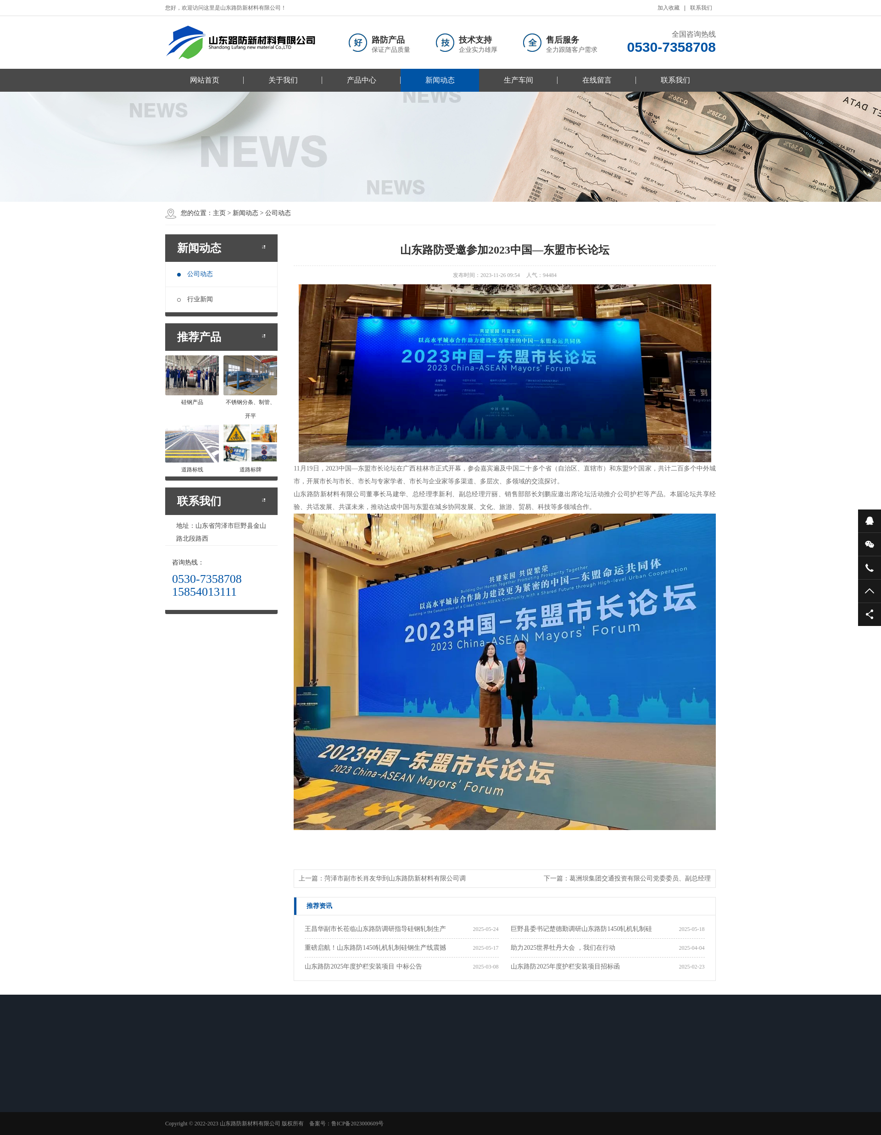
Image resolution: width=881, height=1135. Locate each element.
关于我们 (283, 80)
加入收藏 (669, 8)
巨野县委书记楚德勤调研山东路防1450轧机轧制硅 (581, 928)
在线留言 (597, 80)
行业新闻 (195, 299)
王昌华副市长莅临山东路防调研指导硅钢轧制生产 (375, 928)
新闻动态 (440, 80)
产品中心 (361, 80)
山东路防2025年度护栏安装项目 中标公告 (363, 966)
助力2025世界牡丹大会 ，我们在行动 (563, 947)
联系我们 (701, 8)
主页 (219, 213)
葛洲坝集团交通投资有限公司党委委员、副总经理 (640, 878)
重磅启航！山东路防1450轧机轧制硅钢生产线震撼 (375, 947)
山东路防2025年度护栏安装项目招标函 (565, 966)
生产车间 (518, 80)
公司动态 (195, 274)
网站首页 (204, 80)
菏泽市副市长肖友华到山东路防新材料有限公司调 (395, 878)
